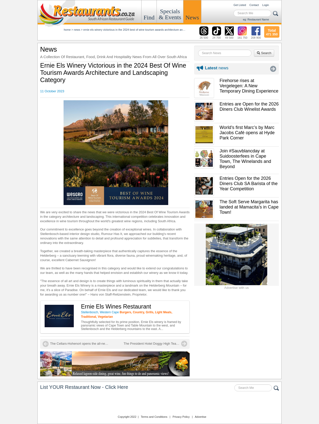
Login (265, 4)
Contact (254, 4)
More (273, 69)
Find (149, 17)
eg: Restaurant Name (256, 19)
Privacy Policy (181, 416)
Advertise (200, 416)
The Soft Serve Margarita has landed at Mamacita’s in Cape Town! (249, 207)
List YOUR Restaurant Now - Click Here (84, 387)
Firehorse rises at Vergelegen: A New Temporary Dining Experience (249, 86)
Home (67, 29)
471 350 (272, 31)
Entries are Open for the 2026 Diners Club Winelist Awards (249, 107)
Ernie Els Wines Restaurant (116, 306)
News (192, 17)
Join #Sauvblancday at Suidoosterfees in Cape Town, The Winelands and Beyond (245, 158)
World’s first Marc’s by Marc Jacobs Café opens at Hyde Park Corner (247, 132)
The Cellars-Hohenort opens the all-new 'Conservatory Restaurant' (80, 343)
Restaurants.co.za (159, 404)
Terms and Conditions (154, 416)
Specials (170, 14)
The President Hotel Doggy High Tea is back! (155, 343)
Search (264, 53)
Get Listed (240, 4)
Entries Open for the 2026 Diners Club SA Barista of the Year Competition (249, 183)
